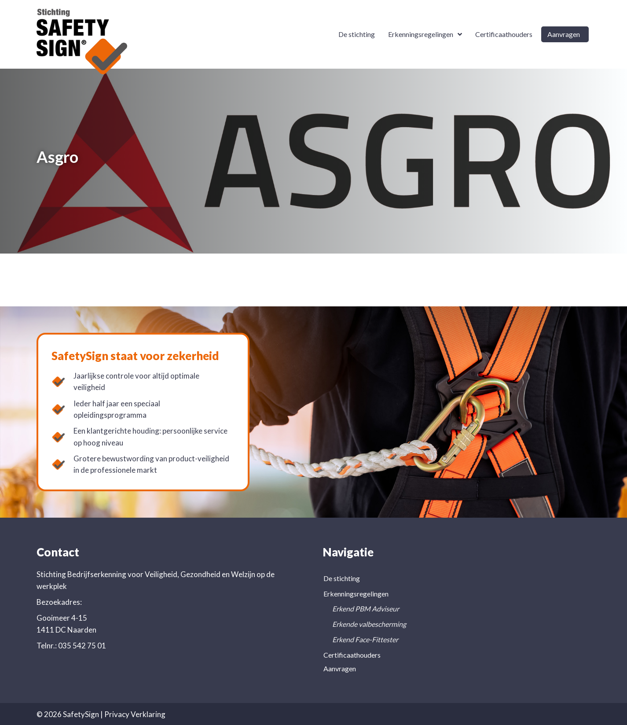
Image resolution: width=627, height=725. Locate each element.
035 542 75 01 (82, 645)
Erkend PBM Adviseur (365, 608)
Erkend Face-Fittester (365, 639)
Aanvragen (339, 668)
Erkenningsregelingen (356, 593)
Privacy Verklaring (134, 714)
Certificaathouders (352, 655)
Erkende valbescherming (369, 624)
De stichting (341, 578)
